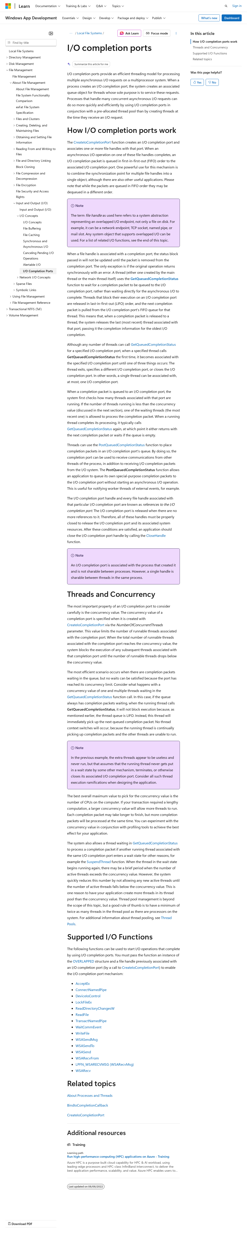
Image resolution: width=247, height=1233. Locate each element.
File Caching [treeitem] (31, 235)
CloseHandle (156, 535)
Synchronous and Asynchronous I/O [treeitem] (35, 244)
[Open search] (226, 6)
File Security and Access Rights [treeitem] (32, 194)
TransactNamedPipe (91, 1020)
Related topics (202, 59)
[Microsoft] (8, 6)
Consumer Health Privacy (127, 1219)
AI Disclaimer (14, 1219)
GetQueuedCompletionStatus (153, 344)
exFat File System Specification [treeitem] (27, 110)
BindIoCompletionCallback (87, 1105)
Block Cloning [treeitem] (25, 167)
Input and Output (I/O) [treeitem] (35, 209)
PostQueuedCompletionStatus (122, 444)
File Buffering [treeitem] (32, 228)
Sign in (237, 6)
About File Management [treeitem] (32, 89)
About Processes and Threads (89, 1095)
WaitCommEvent (88, 1027)
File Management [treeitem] (24, 76)
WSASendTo (85, 1045)
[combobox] (30, 42)
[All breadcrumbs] (71, 33)
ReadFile (82, 1014)
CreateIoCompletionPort (92, 142)
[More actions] (176, 33)
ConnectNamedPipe (91, 989)
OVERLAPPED (83, 961)
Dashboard (231, 18)
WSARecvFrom (87, 1058)
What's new (209, 18)
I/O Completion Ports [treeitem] (38, 271)
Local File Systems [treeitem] (21, 51)
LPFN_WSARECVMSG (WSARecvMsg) (105, 1064)
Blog (61, 1219)
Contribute (79, 1219)
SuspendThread (99, 861)
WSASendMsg (87, 1039)
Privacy (97, 1219)
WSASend (83, 1051)
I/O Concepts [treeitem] (32, 222)
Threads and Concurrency (210, 47)
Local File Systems (89, 33)
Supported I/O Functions (210, 53)
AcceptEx (83, 983)
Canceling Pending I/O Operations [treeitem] (38, 255)
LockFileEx (84, 1002)
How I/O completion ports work (215, 41)
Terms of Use (162, 1219)
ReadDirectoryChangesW (95, 1008)
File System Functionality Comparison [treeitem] (33, 98)
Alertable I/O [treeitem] (32, 264)
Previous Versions (40, 1219)
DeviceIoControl (88, 995)
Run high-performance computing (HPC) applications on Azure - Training (118, 1157)
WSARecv (83, 1070)
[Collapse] (50, 33)
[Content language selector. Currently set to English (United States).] (25, 1209)
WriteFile (82, 1033)
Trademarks (184, 1219)
